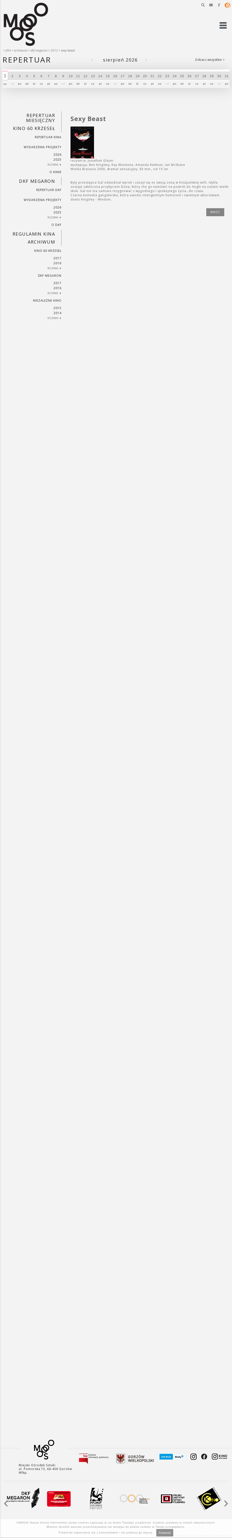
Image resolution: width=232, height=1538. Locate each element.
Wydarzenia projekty (43, 147)
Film (8, 50)
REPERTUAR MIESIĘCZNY (40, 117)
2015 (58, 308)
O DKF (57, 225)
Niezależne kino (47, 300)
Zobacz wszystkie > (209, 60)
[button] (203, 5)
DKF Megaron (39, 50)
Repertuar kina (48, 137)
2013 (54, 50)
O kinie (56, 172)
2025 (58, 159)
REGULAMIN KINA (33, 234)
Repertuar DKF (49, 190)
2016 (58, 263)
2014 (58, 313)
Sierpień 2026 (120, 60)
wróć (215, 212)
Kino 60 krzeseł (34, 128)
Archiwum (20, 50)
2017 (58, 258)
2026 (58, 154)
